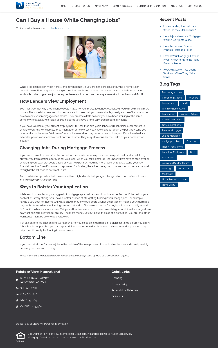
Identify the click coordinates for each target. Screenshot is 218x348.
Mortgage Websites (39, 337)
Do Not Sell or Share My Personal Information (42, 323)
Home (62, 6)
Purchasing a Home (60, 28)
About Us (176, 6)
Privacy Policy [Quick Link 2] (120, 284)
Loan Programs (122, 6)
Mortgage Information (151, 6)
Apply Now (101, 6)
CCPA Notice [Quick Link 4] (119, 296)
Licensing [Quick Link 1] (117, 278)
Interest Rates (80, 6)
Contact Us (194, 6)
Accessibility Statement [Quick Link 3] (125, 290)
